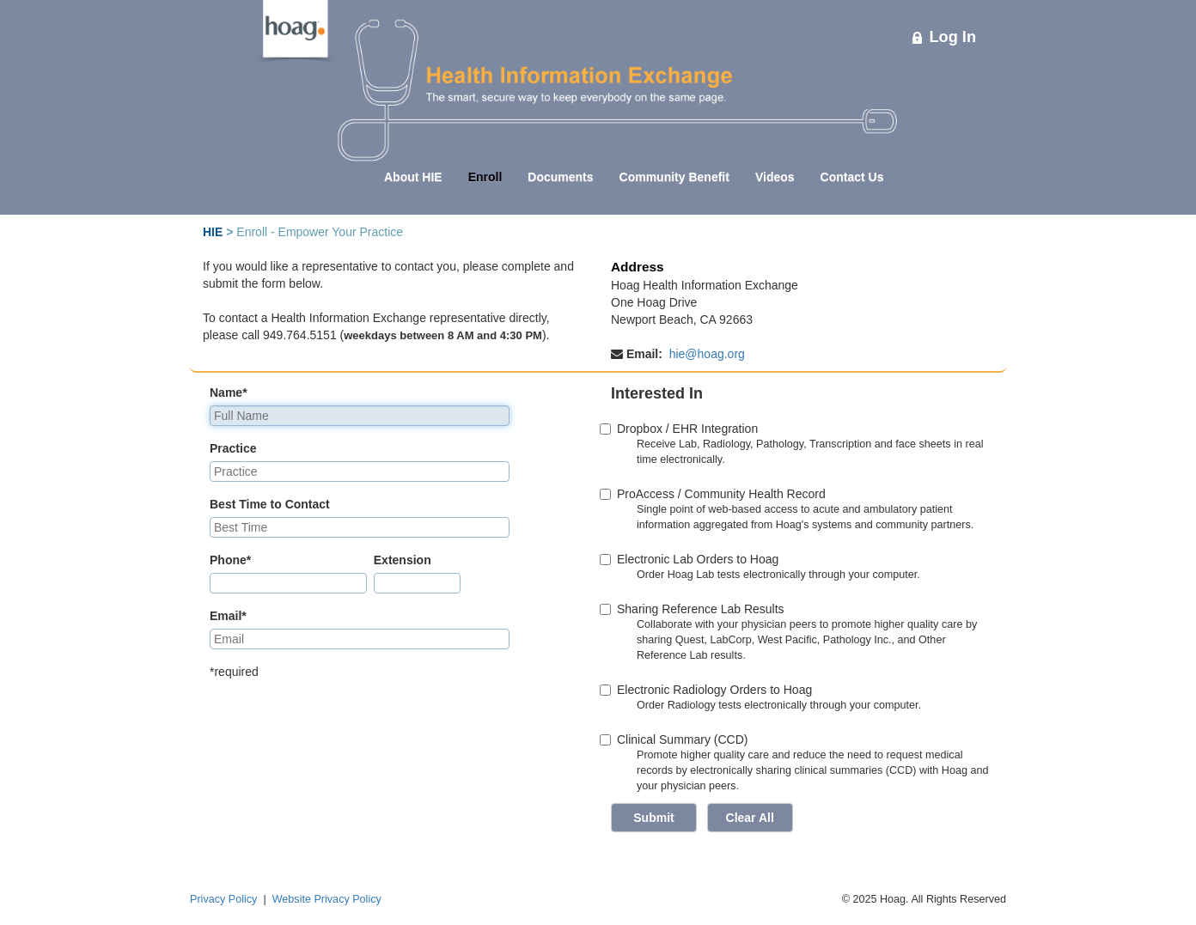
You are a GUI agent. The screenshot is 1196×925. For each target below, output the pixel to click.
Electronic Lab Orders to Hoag (694, 559)
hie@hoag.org (707, 354)
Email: (638, 354)
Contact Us (852, 177)
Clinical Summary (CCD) (682, 739)
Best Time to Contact (270, 504)
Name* (228, 392)
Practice (233, 448)
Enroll (485, 177)
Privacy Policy (223, 899)
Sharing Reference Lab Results (697, 609)
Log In (944, 37)
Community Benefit (674, 177)
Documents (560, 177)
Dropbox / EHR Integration (684, 428)
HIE (213, 232)
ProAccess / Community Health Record (718, 494)
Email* (228, 616)
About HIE (413, 177)
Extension (402, 560)
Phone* (230, 560)
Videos (775, 177)
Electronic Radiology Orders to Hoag (711, 690)
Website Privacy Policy (326, 899)
